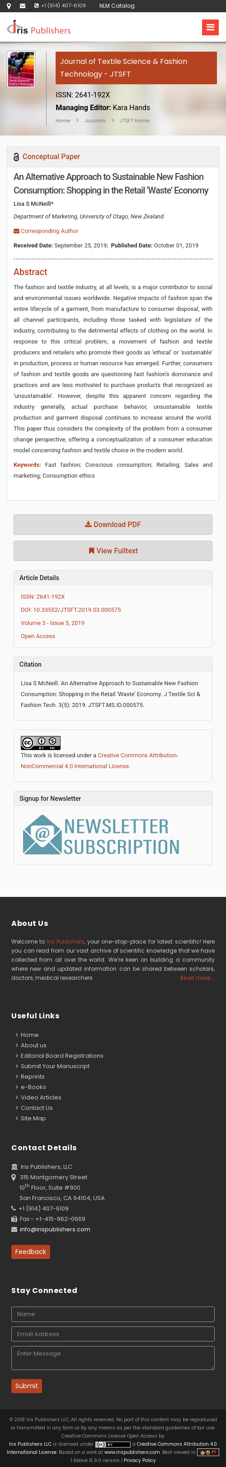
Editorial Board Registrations (60, 1055)
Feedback (30, 1251)
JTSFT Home (135, 120)
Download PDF (113, 524)
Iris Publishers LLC (31, 1444)
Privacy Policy (139, 1460)
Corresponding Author (46, 231)
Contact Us (34, 1108)
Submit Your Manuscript (52, 1066)
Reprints (30, 1076)
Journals (95, 120)
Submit (26, 1385)
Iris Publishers (65, 941)
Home (63, 120)
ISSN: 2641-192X (43, 596)
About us (31, 1045)
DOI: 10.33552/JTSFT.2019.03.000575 (71, 609)
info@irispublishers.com (55, 1229)
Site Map (31, 1118)
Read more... (197, 978)
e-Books (31, 1087)
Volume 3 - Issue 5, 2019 (53, 623)
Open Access (38, 636)
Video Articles (38, 1097)
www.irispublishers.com (132, 1452)
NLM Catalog (117, 6)
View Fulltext (113, 551)
